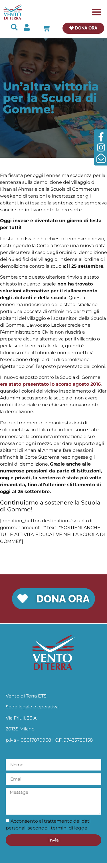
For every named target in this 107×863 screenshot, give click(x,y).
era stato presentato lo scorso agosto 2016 (50, 384)
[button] (96, 12)
